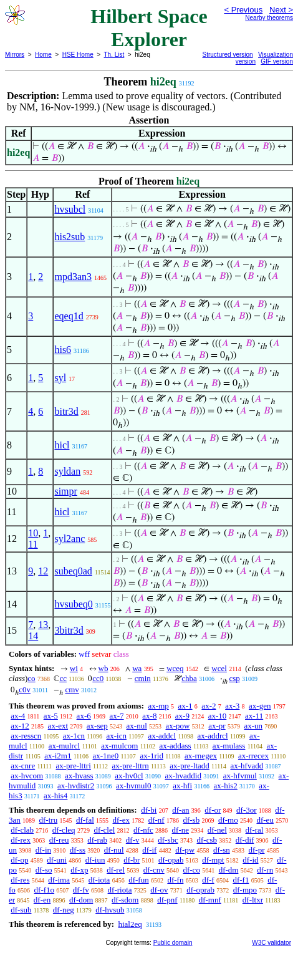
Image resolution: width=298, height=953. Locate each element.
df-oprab (200, 889)
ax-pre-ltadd (189, 765)
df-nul (114, 849)
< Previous (243, 9)
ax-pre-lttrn (130, 765)
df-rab (97, 839)
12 (43, 571)
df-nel (217, 829)
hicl (61, 445)
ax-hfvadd (246, 765)
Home (43, 54)
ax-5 (51, 715)
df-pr (256, 849)
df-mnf (210, 899)
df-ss (77, 849)
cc (63, 678)
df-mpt (213, 859)
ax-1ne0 (105, 755)
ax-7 (116, 715)
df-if (149, 849)
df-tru (48, 820)
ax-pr (216, 725)
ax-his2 (226, 785)
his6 (62, 349)
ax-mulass (229, 745)
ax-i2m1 (57, 755)
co (31, 678)
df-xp (79, 869)
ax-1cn (74, 735)
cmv (72, 689)
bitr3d (66, 411)
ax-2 (208, 705)
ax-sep (97, 725)
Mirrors (14, 54)
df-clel (104, 829)
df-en (42, 899)
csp (234, 678)
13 (43, 624)
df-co (191, 869)
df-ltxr (253, 899)
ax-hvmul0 (133, 785)
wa (137, 668)
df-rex (21, 839)
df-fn (175, 879)
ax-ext (58, 725)
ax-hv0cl (129, 775)
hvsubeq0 (73, 604)
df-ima (59, 879)
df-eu (264, 820)
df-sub (21, 909)
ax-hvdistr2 (75, 785)
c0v (25, 689)
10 (33, 533)
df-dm (229, 869)
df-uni (57, 859)
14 (33, 636)
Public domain (173, 942)
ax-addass (175, 745)
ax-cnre (23, 765)
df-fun (138, 879)
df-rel (116, 869)
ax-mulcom (119, 745)
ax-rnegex (201, 755)
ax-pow (178, 725)
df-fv (81, 889)
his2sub (69, 236)
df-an (180, 810)
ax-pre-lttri (72, 765)
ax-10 (217, 715)
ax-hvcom (27, 775)
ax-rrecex (253, 755)
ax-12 (20, 725)
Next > (281, 9)
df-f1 (241, 879)
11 (32, 544)
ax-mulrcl (64, 745)
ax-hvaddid (183, 775)
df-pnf (167, 899)
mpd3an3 (73, 276)
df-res (20, 879)
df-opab (170, 859)
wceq (174, 668)
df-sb (191, 820)
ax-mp (158, 705)
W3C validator (271, 942)
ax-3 (232, 705)
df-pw (185, 849)
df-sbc (168, 839)
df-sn (221, 849)
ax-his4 (55, 795)
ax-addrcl (213, 735)
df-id (250, 859)
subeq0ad (73, 571)
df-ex (121, 820)
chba (189, 678)
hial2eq (130, 924)
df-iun (95, 859)
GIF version (277, 61)
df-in (43, 849)
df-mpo (245, 889)
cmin (143, 678)
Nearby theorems (269, 17)
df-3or (246, 810)
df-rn (265, 869)
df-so (44, 869)
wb (103, 668)
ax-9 (182, 715)
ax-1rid (151, 755)
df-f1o (44, 889)
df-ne (180, 829)
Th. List (114, 54)
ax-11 (254, 715)
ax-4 (18, 715)
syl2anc (69, 538)
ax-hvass (79, 775)
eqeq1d (68, 316)
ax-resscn (26, 735)
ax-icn (117, 735)
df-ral (255, 829)
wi (74, 668)
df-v (133, 839)
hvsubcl (69, 209)
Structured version (228, 54)
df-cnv (154, 869)
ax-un (253, 725)
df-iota (99, 879)
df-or (212, 810)
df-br (131, 859)
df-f (208, 879)
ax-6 (84, 715)
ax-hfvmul (240, 775)
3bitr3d (68, 630)
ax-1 (185, 705)
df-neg (63, 909)
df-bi (148, 810)
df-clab (22, 829)
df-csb (206, 839)
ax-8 (149, 715)
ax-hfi (182, 785)
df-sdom (125, 899)
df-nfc (143, 829)
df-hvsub (109, 909)
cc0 (97, 678)
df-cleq (63, 829)
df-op (19, 859)
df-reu (59, 839)
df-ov (159, 889)
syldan (67, 471)
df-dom (81, 899)
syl (60, 377)
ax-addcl (162, 735)
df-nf (156, 820)
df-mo (228, 820)
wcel (219, 668)
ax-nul (137, 725)
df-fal (85, 820)
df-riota (120, 889)
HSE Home (78, 54)
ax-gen (260, 705)
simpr (65, 491)
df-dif (245, 839)
